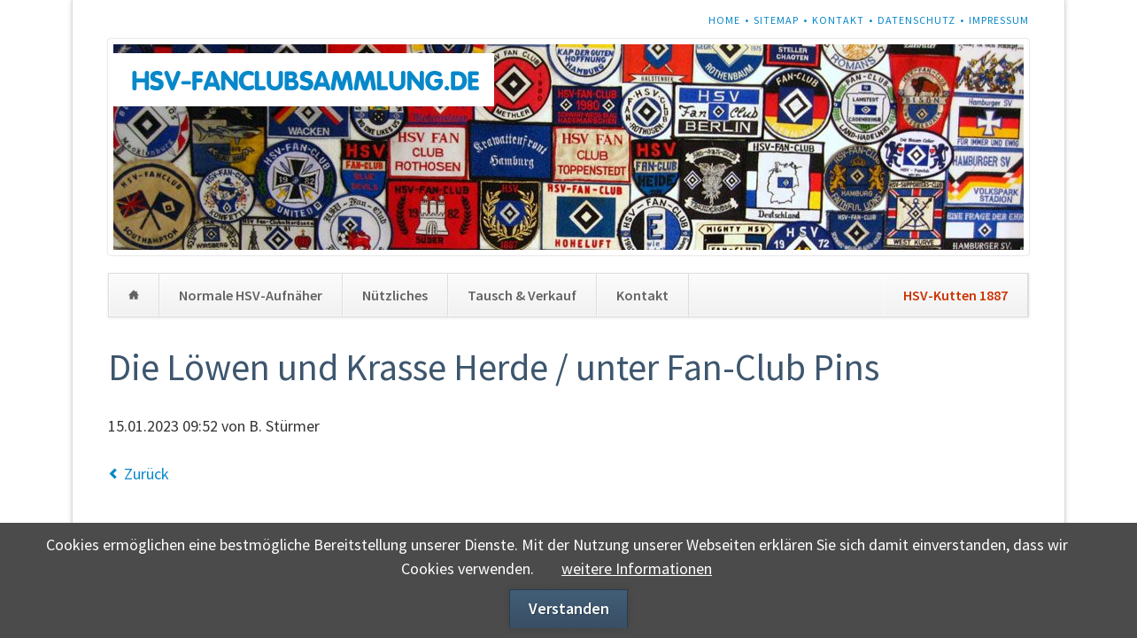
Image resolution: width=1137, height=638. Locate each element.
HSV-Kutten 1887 (955, 295)
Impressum (999, 20)
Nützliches (395, 295)
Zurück (146, 473)
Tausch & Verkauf (522, 295)
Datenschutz (916, 20)
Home (724, 20)
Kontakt (838, 20)
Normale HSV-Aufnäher (250, 295)
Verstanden (569, 608)
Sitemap (776, 20)
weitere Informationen (636, 568)
